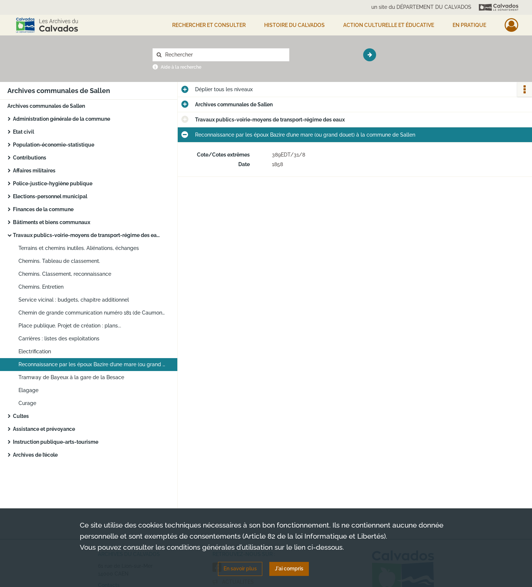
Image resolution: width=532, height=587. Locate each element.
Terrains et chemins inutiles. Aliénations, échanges (78, 248)
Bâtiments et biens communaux (51, 222)
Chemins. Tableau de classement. (59, 261)
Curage (27, 403)
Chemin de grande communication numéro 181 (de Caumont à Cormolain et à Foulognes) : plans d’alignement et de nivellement (92, 313)
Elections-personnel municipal (50, 196)
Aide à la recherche (181, 67)
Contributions (29, 158)
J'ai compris (289, 568)
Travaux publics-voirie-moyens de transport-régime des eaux (87, 235)
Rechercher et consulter (209, 25)
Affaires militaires (34, 171)
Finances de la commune (43, 209)
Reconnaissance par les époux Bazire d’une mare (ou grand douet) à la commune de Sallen (92, 364)
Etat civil (23, 132)
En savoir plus (240, 568)
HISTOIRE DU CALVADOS (294, 25)
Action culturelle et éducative (388, 25)
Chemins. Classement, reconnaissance (64, 274)
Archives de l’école (35, 455)
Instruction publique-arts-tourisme (55, 442)
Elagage (28, 390)
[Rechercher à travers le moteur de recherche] (224, 55)
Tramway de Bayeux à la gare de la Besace (71, 377)
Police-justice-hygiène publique (52, 183)
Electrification (34, 351)
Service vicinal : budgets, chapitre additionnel (73, 300)
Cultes (21, 416)
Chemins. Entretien (41, 287)
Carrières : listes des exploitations (58, 338)
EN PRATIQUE (469, 25)
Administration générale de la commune (61, 119)
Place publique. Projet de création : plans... (69, 326)
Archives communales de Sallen (46, 106)
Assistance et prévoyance (44, 429)
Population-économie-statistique (53, 145)
